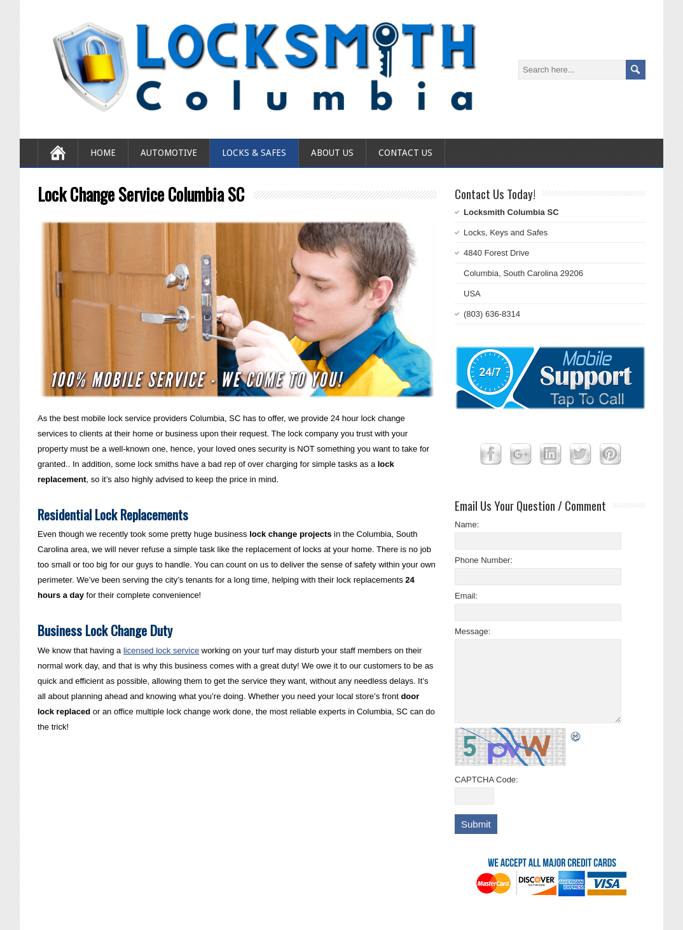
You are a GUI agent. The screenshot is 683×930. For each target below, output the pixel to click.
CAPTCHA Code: (486, 779)
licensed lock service (161, 650)
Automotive (169, 153)
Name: (467, 524)
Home (103, 153)
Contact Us (405, 153)
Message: (472, 631)
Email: (466, 595)
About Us (332, 153)
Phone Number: (484, 560)
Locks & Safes (254, 153)
